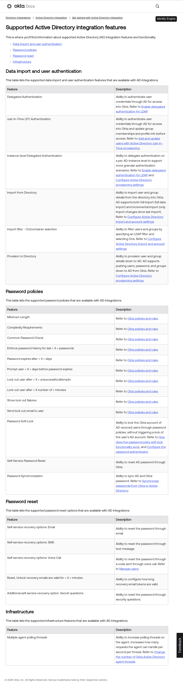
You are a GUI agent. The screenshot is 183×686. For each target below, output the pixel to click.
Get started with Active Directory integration (97, 17)
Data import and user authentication (37, 44)
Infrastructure (22, 62)
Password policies (25, 50)
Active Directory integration (51, 17)
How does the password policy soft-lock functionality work (140, 442)
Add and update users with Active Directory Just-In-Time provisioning (139, 143)
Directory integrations (18, 17)
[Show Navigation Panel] (174, 6)
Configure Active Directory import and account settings (140, 243)
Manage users (129, 569)
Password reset (23, 56)
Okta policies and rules (142, 318)
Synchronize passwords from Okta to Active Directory (137, 485)
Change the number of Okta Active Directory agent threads (140, 656)
